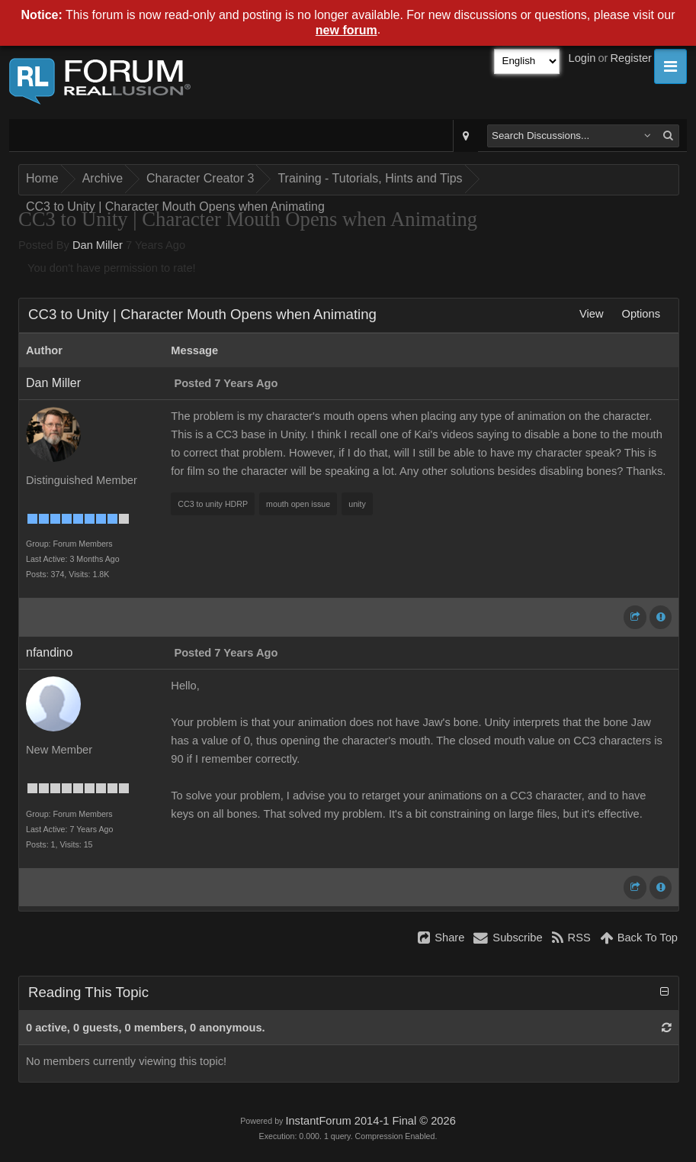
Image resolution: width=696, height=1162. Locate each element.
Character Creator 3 (200, 178)
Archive (102, 178)
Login (582, 58)
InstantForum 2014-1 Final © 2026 (370, 1121)
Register (631, 58)
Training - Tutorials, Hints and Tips (369, 178)
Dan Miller (97, 245)
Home (42, 178)
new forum (346, 30)
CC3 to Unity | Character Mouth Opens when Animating (175, 206)
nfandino (49, 652)
